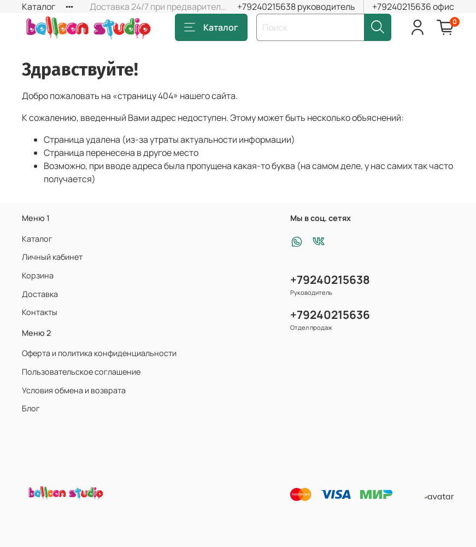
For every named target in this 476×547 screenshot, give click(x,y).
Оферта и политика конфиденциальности (99, 353)
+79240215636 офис (413, 7)
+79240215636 (330, 314)
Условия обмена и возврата (74, 390)
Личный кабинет (52, 257)
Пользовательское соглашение (81, 371)
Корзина (38, 275)
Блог (31, 408)
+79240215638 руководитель (296, 7)
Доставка (40, 294)
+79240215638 (330, 279)
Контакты (39, 312)
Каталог (38, 7)
